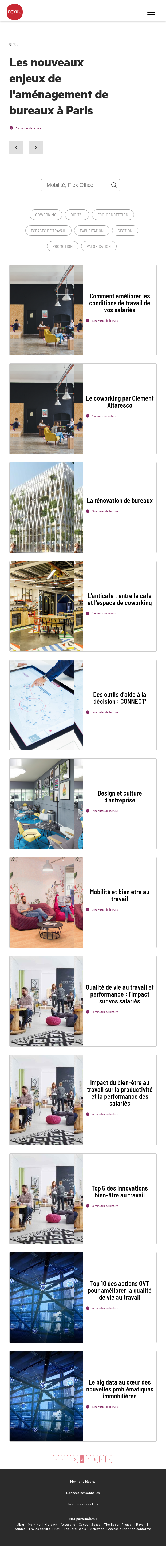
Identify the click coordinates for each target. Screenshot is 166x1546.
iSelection (97, 1529)
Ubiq (20, 1524)
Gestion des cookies (83, 1504)
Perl (57, 1529)
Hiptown (50, 1524)
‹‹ (56, 1459)
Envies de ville (39, 1529)
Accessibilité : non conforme (129, 1529)
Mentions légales (83, 1481)
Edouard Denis (75, 1529)
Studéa (20, 1529)
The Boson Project (118, 1524)
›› (108, 1459)
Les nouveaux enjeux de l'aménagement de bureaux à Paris (58, 86)
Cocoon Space (89, 1524)
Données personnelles (83, 1492)
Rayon (141, 1524)
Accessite (68, 1524)
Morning (34, 1524)
